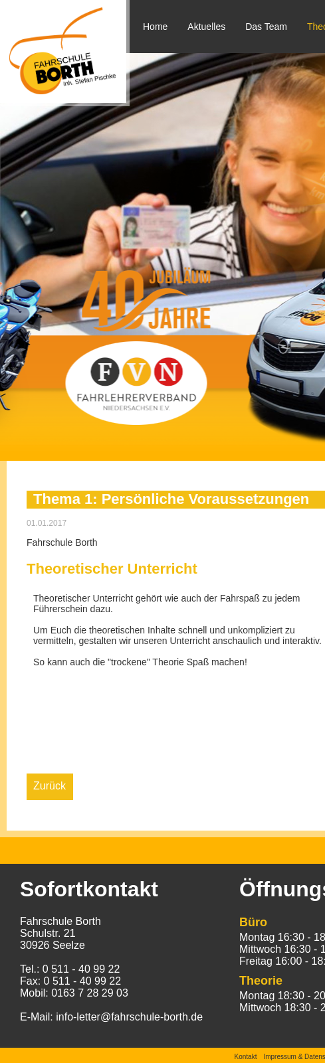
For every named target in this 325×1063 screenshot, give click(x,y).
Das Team (266, 26)
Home (155, 26)
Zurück (49, 785)
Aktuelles (206, 26)
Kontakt (246, 1056)
